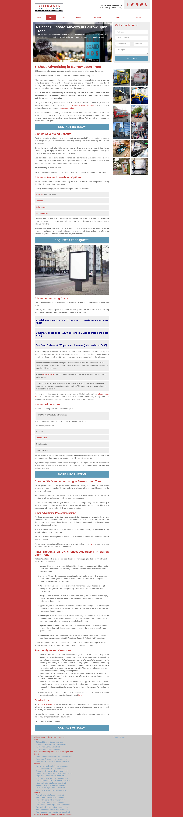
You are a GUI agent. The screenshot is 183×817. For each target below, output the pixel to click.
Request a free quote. (72, 240)
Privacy (116, 737)
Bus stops (39, 194)
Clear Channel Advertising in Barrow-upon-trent (54, 756)
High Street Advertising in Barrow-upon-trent (52, 761)
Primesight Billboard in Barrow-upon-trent (51, 759)
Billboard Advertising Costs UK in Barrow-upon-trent (53, 752)
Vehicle (118, 17)
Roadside (40, 201)
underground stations (66, 108)
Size (50, 17)
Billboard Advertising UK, (46, 704)
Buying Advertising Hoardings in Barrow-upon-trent (53, 814)
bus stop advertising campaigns (82, 105)
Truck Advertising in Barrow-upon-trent (50, 800)
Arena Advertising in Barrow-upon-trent (50, 785)
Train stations (41, 207)
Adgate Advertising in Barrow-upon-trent (51, 790)
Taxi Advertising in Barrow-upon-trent (50, 795)
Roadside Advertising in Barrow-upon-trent (52, 771)
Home (39, 17)
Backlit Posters (41, 438)
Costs (63, 17)
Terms (122, 737)
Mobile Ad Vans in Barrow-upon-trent (50, 802)
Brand (78, 17)
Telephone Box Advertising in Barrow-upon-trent (54, 773)
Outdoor (97, 17)
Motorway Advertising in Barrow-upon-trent (52, 778)
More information (72, 474)
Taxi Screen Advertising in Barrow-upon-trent (53, 805)
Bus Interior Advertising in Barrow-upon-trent (52, 809)
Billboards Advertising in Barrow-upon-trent (50, 737)
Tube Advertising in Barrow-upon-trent (50, 769)
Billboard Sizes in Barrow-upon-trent (49, 742)
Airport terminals (42, 213)
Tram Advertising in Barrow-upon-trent (50, 788)
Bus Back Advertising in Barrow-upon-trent (52, 807)
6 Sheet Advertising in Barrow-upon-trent (51, 744)
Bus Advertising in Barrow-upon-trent (50, 797)
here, (92, 544)
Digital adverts (48, 374)
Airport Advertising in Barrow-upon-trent (51, 783)
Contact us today (72, 126)
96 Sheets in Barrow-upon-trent (48, 749)
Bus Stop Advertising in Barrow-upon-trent (52, 766)
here (80, 695)
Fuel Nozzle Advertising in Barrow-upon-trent (53, 812)
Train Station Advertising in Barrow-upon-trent (53, 781)
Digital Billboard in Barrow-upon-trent (50, 776)
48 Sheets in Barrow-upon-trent (48, 747)
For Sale (139, 17)
